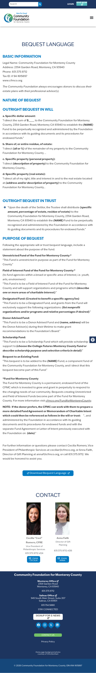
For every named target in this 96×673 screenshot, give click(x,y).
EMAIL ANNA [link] (63, 560)
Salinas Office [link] (46, 596)
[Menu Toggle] (92, 17)
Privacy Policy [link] (48, 642)
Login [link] (71, 4)
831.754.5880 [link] (48, 605)
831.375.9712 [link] (48, 591)
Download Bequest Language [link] (48, 473)
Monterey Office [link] (47, 581)
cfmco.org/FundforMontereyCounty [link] (68, 401)
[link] (93, 339)
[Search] (40, 4)
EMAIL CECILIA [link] (34, 560)
